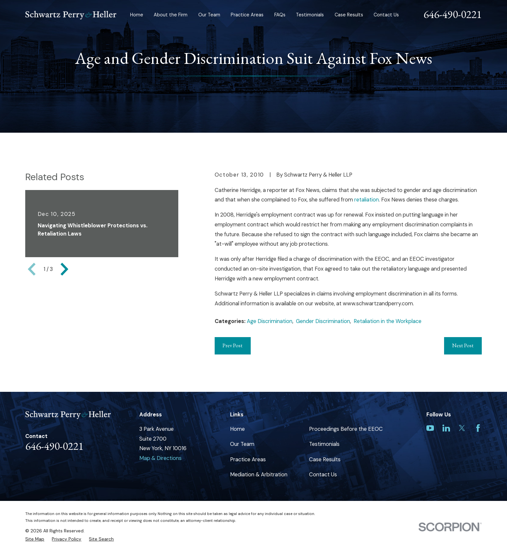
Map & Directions (160, 458)
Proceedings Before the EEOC (346, 429)
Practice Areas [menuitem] (247, 15)
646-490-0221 (452, 14)
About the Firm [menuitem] (170, 15)
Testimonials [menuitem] (310, 15)
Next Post (463, 345)
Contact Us (323, 474)
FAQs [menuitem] (279, 15)
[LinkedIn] (446, 428)
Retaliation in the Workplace (387, 321)
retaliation (366, 199)
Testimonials (324, 444)
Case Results (325, 459)
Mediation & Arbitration (258, 474)
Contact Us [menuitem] (386, 15)
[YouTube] (430, 428)
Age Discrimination (269, 321)
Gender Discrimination (323, 321)
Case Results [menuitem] (349, 15)
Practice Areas (248, 459)
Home (237, 429)
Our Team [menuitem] (209, 15)
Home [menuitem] (136, 15)
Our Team (242, 444)
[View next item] (64, 269)
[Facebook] (478, 428)
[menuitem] (34, 539)
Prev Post (233, 345)
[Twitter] (462, 428)
